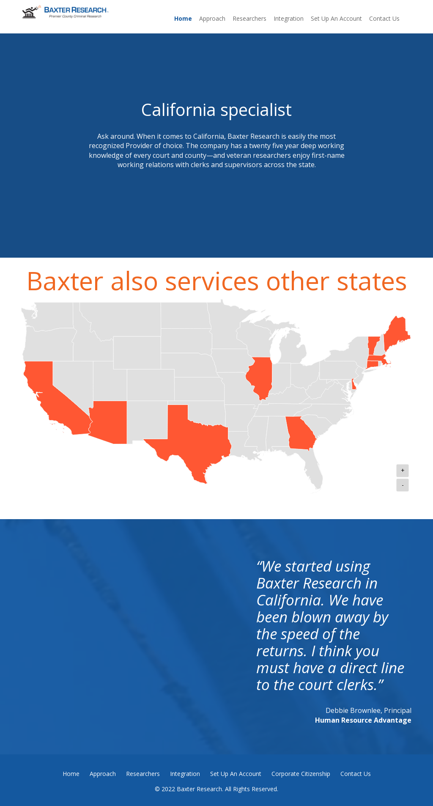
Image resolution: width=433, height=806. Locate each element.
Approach (212, 18)
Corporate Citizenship (300, 774)
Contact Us (384, 18)
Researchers (249, 18)
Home (183, 18)
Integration (289, 18)
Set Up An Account (336, 18)
